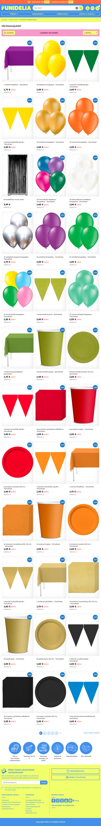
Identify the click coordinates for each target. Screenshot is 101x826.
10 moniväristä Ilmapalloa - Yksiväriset (14, 315)
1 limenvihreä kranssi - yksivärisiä (49, 314)
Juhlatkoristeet (13, 19)
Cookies (28, 809)
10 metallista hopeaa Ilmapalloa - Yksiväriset (16, 258)
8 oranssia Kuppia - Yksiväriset (48, 544)
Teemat (13, 14)
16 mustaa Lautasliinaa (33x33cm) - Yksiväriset (17, 717)
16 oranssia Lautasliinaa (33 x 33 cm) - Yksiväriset (17, 545)
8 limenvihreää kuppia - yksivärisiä (50, 372)
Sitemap (28, 811)
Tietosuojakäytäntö (32, 807)
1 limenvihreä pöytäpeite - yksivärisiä (13, 373)
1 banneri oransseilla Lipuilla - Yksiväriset (48, 488)
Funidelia (4, 19)
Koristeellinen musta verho (14, 200)
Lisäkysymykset (7, 809)
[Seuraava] (60, 733)
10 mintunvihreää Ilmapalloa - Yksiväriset (81, 315)
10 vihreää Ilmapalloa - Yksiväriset (82, 257)
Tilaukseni (5, 800)
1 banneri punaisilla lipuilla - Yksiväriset (14, 430)
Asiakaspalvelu (75, 771)
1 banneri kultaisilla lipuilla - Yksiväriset (14, 603)
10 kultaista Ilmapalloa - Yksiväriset (50, 142)
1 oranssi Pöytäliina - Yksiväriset (81, 487)
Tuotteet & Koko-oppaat (10, 804)
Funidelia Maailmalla (33, 800)
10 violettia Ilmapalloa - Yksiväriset (50, 257)
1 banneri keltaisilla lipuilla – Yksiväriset (14, 143)
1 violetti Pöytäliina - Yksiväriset (16, 85)
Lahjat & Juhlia (86, 14)
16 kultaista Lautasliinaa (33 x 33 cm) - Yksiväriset (83, 603)
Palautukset (6, 807)
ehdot (14, 790)
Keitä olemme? (31, 813)
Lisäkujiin (62, 14)
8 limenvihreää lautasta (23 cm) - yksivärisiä (81, 373)
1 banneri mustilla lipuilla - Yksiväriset (79, 660)
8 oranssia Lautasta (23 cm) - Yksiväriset (80, 545)
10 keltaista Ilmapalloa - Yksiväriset (50, 85)
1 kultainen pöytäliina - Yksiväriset (50, 601)
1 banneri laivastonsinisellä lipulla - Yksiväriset (82, 717)
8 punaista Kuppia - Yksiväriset (81, 429)
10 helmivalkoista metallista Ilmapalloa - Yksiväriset (80, 201)
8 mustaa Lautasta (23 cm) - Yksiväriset (47, 717)
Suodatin (10, 33)
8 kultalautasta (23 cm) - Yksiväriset (50, 659)
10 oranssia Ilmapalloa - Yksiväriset (83, 142)
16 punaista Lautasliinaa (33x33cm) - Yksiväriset (50, 430)
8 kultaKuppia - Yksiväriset (14, 659)
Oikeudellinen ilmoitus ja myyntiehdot (34, 803)
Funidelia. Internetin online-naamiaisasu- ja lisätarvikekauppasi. (16, 8)
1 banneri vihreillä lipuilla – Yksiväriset (79, 86)
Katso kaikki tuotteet (92, 733)
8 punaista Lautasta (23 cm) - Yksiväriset (15, 488)
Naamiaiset (37, 14)
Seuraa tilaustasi (75, 777)
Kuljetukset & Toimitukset (11, 802)
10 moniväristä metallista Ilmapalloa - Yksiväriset (46, 201)
